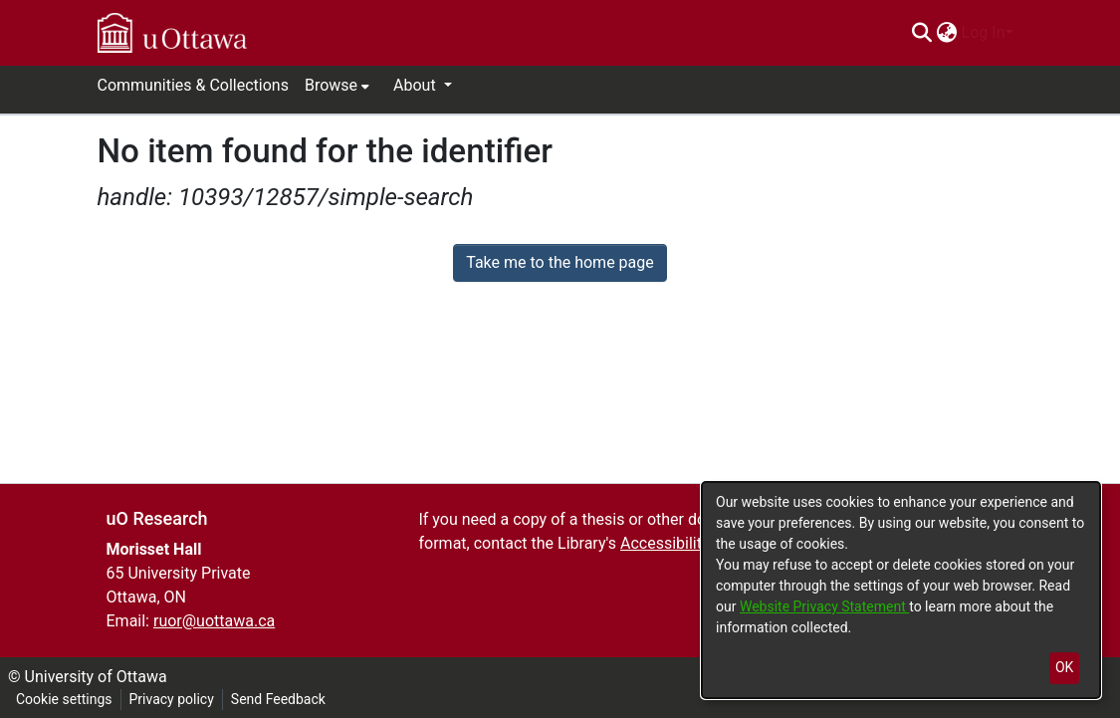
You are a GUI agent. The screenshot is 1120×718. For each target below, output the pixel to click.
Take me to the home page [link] (560, 262)
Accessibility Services (697, 543)
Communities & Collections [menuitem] (193, 85)
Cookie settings (64, 699)
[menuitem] (947, 33)
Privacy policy (171, 699)
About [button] (416, 85)
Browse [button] (331, 85)
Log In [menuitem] (984, 32)
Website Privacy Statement (824, 606)
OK (1064, 667)
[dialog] (901, 590)
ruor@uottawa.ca (214, 620)
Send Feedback (278, 699)
